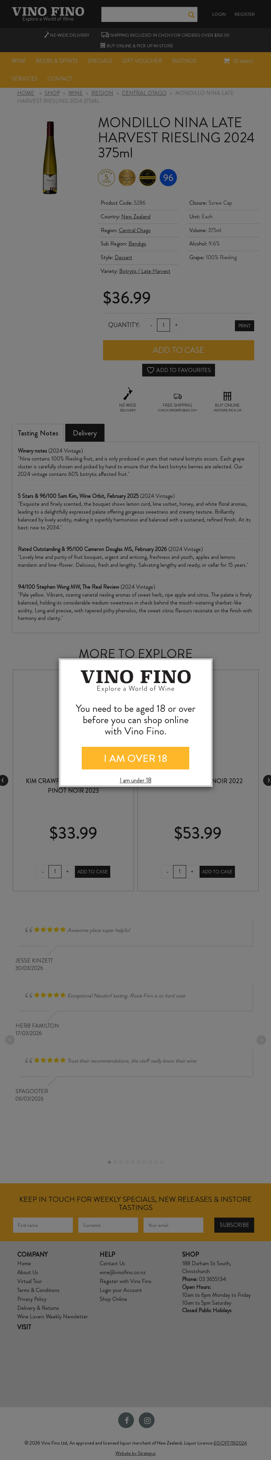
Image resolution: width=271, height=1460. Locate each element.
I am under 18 (135, 780)
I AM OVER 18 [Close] (135, 758)
